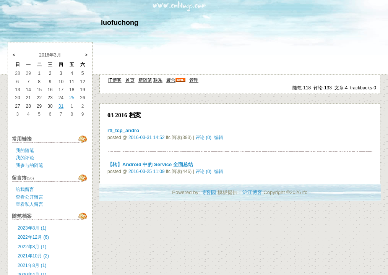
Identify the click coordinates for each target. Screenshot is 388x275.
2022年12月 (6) (33, 237)
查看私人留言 (29, 204)
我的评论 (25, 157)
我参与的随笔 (29, 165)
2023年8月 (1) (32, 228)
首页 (130, 80)
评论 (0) (203, 137)
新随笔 (145, 80)
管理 (193, 80)
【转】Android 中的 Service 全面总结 (150, 164)
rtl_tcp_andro (123, 130)
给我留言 (25, 189)
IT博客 (115, 80)
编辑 (218, 137)
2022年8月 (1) (32, 246)
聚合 (170, 80)
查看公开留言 (29, 197)
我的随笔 (25, 150)
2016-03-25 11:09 (146, 171)
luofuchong (119, 22)
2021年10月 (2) (33, 256)
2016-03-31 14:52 (146, 137)
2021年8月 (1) (32, 265)
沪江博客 (252, 192)
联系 (157, 80)
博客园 (208, 192)
